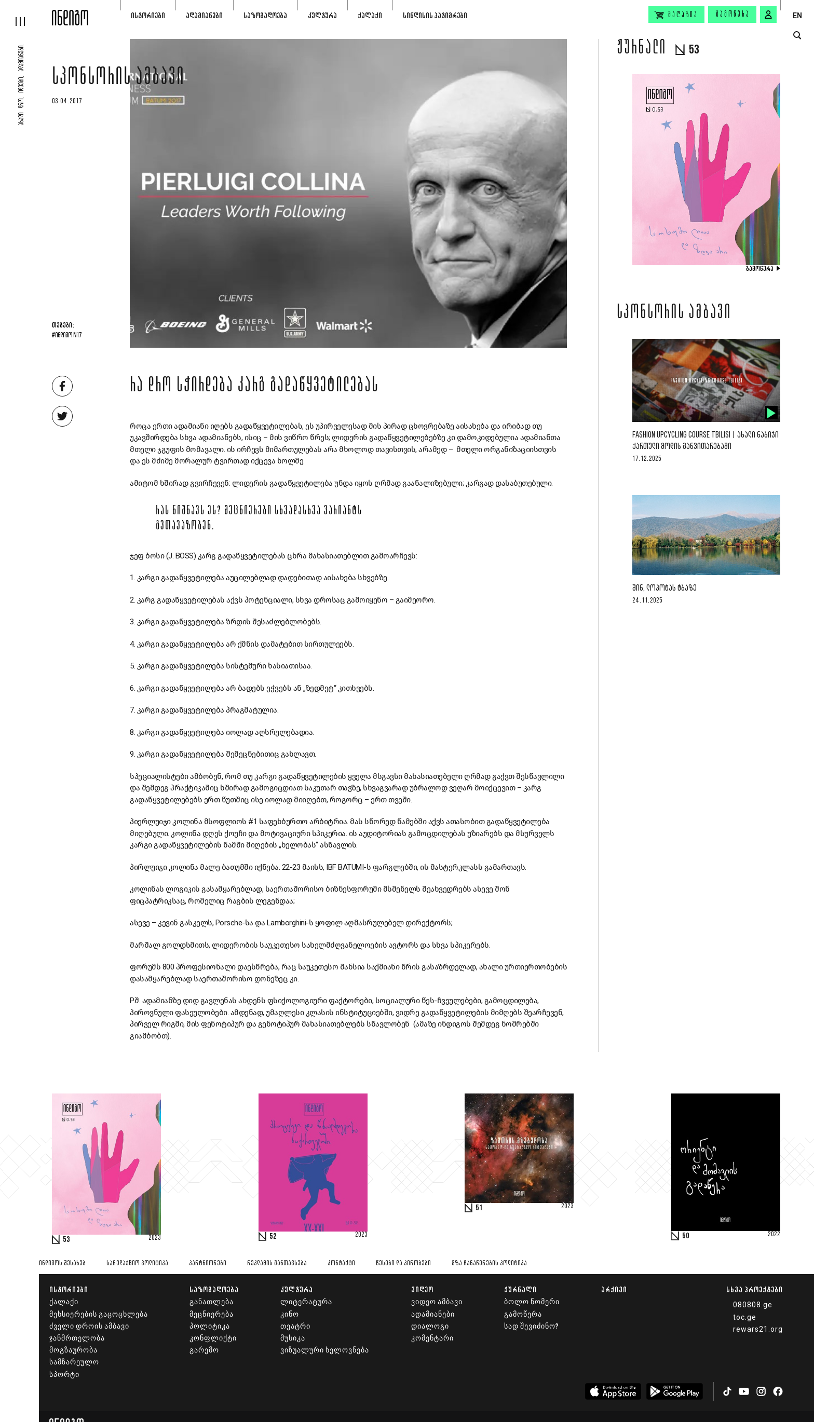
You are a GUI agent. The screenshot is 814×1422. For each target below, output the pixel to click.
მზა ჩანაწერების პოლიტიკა (489, 1263)
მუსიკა (292, 1338)
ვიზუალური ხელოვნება (324, 1350)
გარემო (204, 1350)
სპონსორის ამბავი (118, 79)
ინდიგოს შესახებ (62, 1263)
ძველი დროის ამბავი (89, 1326)
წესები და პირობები (403, 1263)
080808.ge (752, 1305)
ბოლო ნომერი (532, 1301)
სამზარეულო (74, 1362)
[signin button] (768, 14)
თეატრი (295, 1326)
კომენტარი (432, 1338)
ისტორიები (148, 15)
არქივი (614, 1289)
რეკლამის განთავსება (277, 1263)
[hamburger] (26, 13)
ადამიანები (204, 15)
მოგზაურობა (73, 1350)
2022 (774, 1234)
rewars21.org (758, 1329)
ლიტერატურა (306, 1301)
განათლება (211, 1301)
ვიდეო (422, 1289)
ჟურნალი (520, 1289)
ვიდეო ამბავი (437, 1301)
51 (479, 1208)
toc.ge (744, 1317)
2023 (154, 1238)
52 (273, 1237)
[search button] (797, 35)
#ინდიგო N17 (67, 335)
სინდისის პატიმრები (435, 15)
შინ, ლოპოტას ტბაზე (664, 588)
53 (66, 1240)
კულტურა (322, 15)
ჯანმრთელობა (77, 1338)
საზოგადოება (265, 15)
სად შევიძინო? (531, 1326)
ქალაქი (370, 15)
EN (797, 15)
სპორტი (64, 1374)
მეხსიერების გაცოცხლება (98, 1314)
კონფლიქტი (213, 1338)
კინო (289, 1314)
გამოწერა (733, 14)
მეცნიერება (211, 1314)
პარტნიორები (207, 1263)
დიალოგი (430, 1326)
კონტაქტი (341, 1263)
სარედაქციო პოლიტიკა (137, 1263)
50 (685, 1236)
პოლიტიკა (209, 1326)
